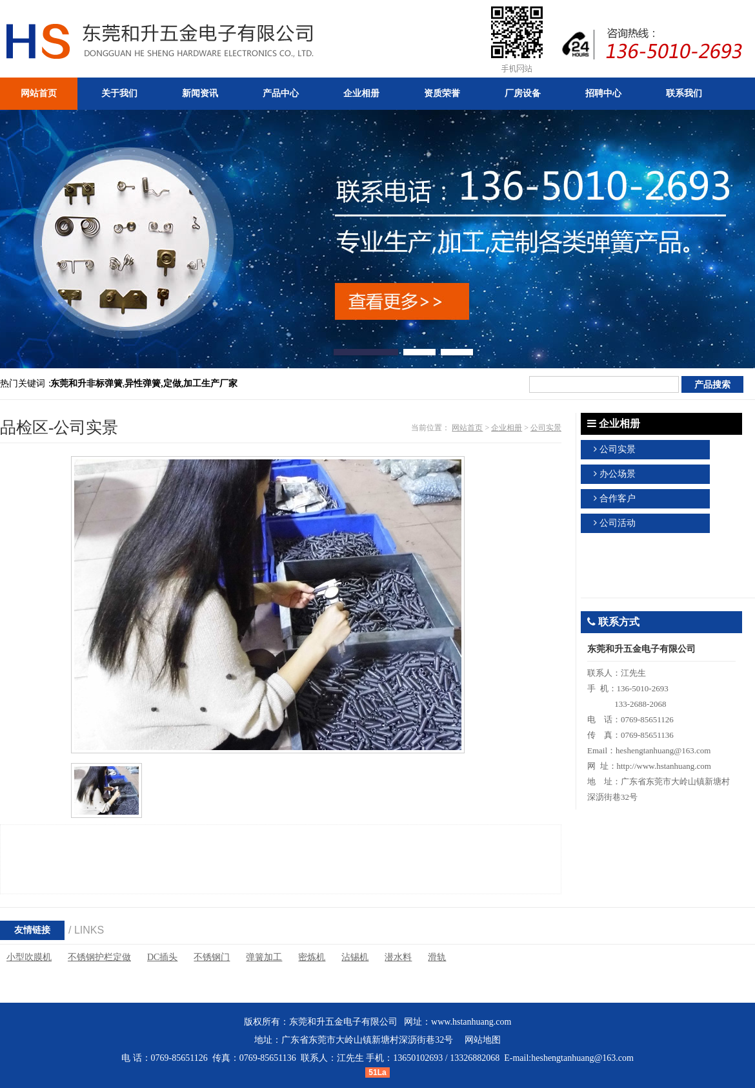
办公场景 (617, 474)
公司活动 (617, 523)
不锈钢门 (212, 957)
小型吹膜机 (29, 957)
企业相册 (506, 427)
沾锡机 (354, 957)
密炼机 (311, 957)
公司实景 (545, 427)
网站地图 (483, 1040)
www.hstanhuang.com (471, 1022)
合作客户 (617, 498)
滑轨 (437, 957)
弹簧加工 (264, 957)
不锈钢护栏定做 (99, 957)
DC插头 (162, 957)
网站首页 (467, 427)
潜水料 (398, 957)
